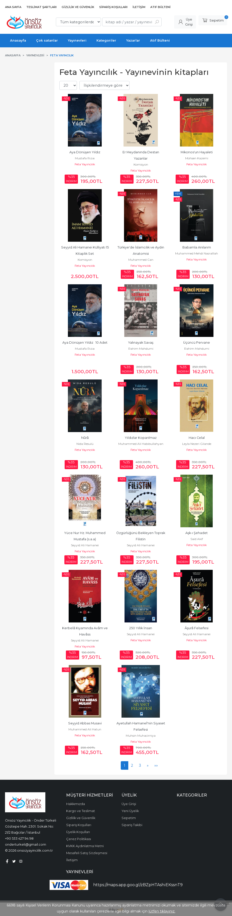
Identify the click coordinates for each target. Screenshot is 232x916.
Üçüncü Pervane (196, 342)
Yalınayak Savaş (140, 342)
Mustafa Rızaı (85, 158)
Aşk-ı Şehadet (196, 533)
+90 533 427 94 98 (19, 838)
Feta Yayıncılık (85, 164)
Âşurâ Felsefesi (196, 628)
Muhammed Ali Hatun (84, 729)
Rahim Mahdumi (140, 348)
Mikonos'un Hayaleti (197, 152)
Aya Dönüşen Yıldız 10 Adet (84, 342)
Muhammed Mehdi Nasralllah (196, 253)
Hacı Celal (197, 438)
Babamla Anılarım (196, 247)
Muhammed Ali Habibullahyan (140, 444)
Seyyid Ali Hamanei (85, 545)
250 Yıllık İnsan (140, 628)
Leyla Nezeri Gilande (196, 444)
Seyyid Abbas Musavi (85, 723)
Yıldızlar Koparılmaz (141, 438)
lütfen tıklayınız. (162, 911)
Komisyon (141, 164)
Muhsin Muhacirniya (141, 735)
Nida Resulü (84, 444)
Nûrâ (85, 438)
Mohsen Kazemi (196, 158)
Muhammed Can (140, 259)
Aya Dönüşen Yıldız (84, 152)
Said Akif (196, 539)
